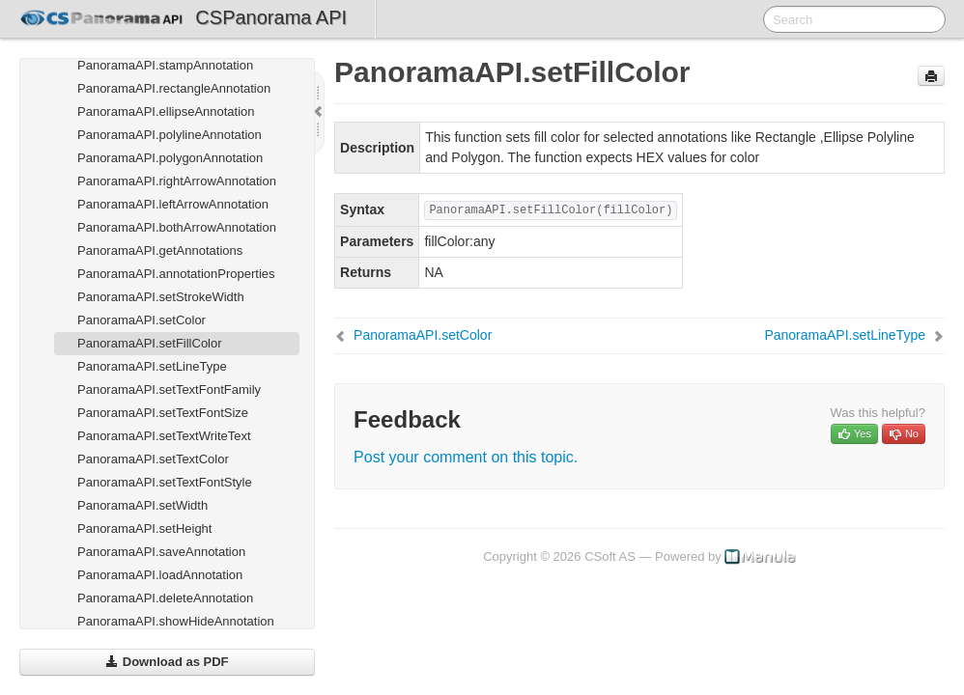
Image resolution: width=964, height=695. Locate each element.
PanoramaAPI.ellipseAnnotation (166, 111)
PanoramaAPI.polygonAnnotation (170, 158)
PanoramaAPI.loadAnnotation (159, 575)
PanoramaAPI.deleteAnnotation (165, 598)
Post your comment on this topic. (466, 457)
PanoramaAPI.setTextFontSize (162, 412)
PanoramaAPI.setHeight (144, 528)
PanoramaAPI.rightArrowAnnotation (176, 181)
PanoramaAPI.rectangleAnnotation (173, 88)
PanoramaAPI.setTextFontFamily (169, 389)
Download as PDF (166, 661)
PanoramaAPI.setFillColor (149, 343)
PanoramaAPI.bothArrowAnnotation (176, 227)
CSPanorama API (271, 17)
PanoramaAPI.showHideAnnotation (175, 621)
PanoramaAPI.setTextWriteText (164, 436)
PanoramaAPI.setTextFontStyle (164, 482)
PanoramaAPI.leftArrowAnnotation (173, 204)
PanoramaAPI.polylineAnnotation (169, 134)
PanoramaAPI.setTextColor (153, 459)
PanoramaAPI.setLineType (152, 366)
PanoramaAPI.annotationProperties (176, 273)
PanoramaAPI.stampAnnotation (165, 65)
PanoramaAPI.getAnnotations (159, 250)
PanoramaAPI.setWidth (142, 505)
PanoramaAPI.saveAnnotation (161, 551)
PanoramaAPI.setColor (141, 320)
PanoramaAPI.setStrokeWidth (160, 297)
